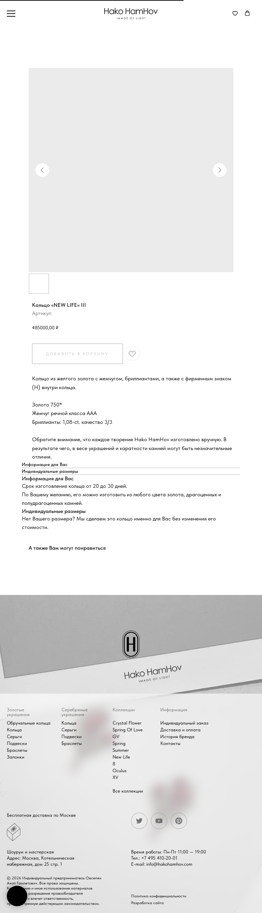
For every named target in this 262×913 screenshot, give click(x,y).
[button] (235, 13)
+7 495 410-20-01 (159, 858)
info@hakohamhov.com (169, 864)
